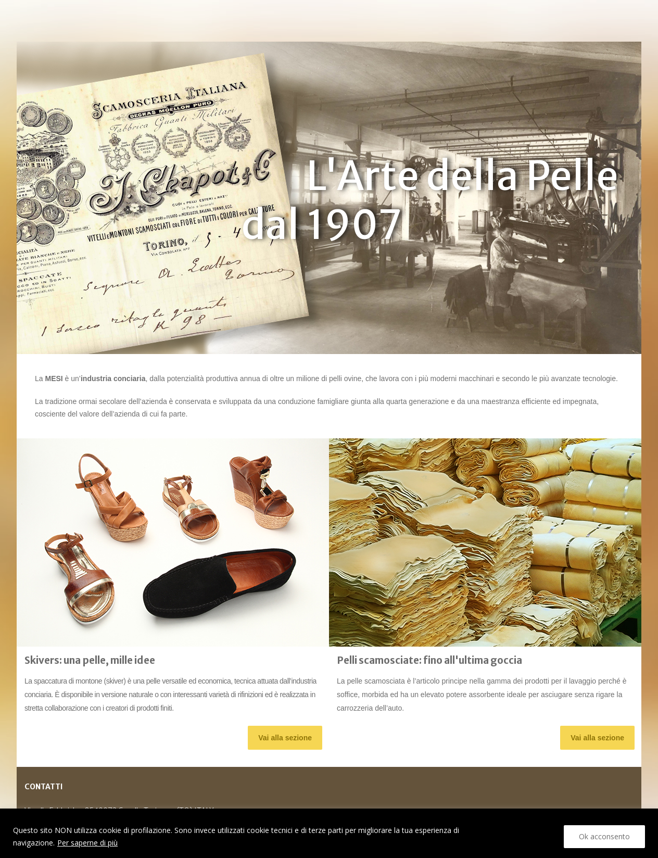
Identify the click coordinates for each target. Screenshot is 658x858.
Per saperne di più (87, 843)
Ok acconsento (604, 836)
